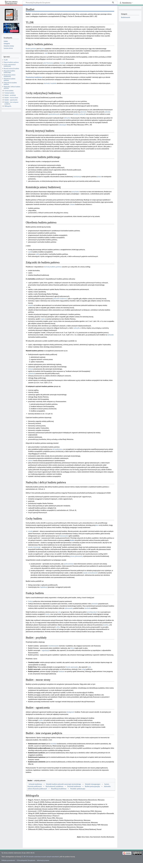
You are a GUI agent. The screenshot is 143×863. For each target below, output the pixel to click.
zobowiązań (63, 125)
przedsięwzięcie (92, 612)
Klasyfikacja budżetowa (58, 789)
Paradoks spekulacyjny (77, 789)
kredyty (76, 114)
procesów (95, 603)
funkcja (30, 601)
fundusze (61, 671)
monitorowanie (54, 646)
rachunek (110, 335)
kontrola (87, 608)
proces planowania (76, 556)
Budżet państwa (31, 48)
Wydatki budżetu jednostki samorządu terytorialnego (63, 784)
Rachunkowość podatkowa (54, 786)
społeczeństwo (69, 564)
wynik (30, 252)
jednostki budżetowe (60, 298)
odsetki (30, 305)
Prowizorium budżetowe (34, 77)
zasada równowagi (34, 547)
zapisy (43, 319)
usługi (84, 669)
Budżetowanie (125, 17)
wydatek (53, 83)
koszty (47, 614)
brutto (72, 540)
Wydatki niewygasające (92, 784)
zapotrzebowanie (54, 114)
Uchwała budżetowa (35, 784)
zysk (89, 667)
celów (58, 627)
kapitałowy (43, 587)
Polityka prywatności (8, 860)
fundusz (62, 63)
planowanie (69, 608)
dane (96, 525)
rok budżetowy (57, 449)
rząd (45, 53)
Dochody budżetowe (74, 786)
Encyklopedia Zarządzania (11, 2)
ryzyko (40, 720)
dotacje (30, 369)
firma (72, 648)
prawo (99, 176)
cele (59, 612)
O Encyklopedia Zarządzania (26, 860)
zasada (30, 531)
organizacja (45, 650)
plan (42, 48)
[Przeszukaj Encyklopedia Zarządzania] (70, 2)
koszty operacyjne (72, 667)
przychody (75, 191)
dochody (47, 83)
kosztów (105, 625)
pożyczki (82, 114)
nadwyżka (76, 328)
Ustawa (72, 204)
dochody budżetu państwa (52, 267)
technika (54, 743)
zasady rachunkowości (90, 573)
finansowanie (63, 536)
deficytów (67, 118)
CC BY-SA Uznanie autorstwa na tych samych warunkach (40, 856)
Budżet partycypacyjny (92, 786)
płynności (83, 112)
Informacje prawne (43, 860)
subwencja (31, 373)
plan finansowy (48, 63)
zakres (30, 460)
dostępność (70, 712)
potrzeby (107, 112)
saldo (37, 254)
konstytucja (77, 176)
